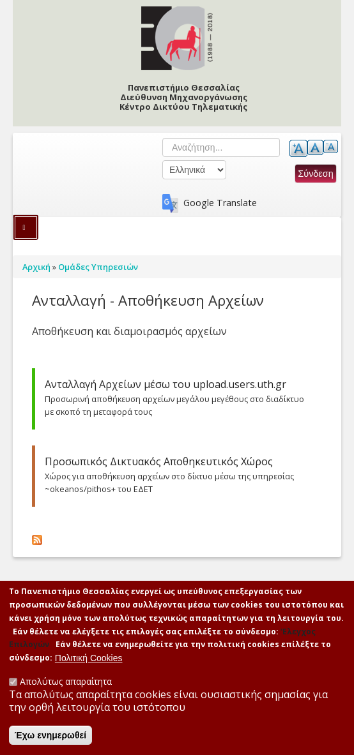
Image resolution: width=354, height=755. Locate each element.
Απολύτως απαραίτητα (66, 681)
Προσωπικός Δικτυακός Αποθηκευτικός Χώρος (159, 461)
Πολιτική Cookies (89, 658)
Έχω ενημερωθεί (50, 735)
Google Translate (220, 203)
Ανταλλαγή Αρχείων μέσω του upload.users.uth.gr (165, 384)
